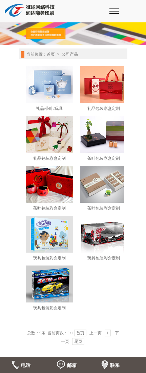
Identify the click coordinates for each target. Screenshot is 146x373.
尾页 (78, 341)
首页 (51, 54)
